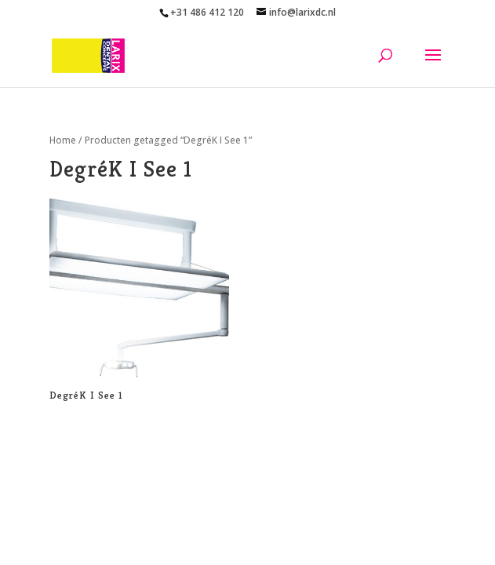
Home (62, 140)
